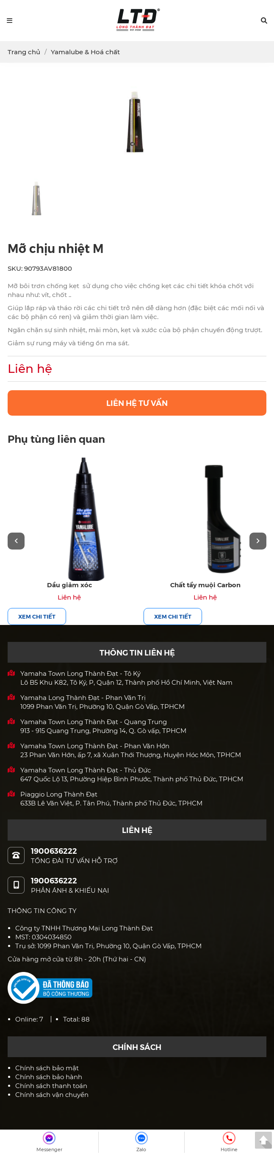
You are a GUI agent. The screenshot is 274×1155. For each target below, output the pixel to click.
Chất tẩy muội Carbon (205, 584)
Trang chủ (24, 52)
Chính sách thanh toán (51, 1086)
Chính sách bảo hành (48, 1077)
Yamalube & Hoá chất (85, 52)
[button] (264, 20)
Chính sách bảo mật (47, 1068)
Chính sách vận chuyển (52, 1095)
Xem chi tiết (36, 616)
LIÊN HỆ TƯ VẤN (137, 402)
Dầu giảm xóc (69, 584)
